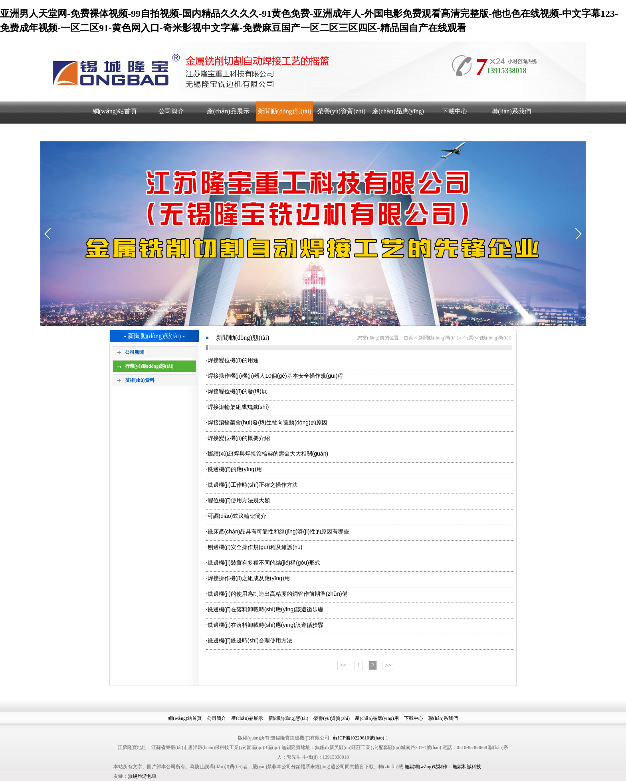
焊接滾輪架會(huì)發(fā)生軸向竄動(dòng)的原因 (267, 422)
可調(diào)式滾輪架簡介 (237, 516)
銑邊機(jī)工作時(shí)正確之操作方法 (253, 485)
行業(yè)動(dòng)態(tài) (149, 366)
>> (388, 665)
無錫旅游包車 (142, 776)
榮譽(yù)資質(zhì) (341, 111)
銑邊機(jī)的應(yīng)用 (235, 469)
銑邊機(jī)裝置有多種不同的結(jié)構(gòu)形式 (264, 562)
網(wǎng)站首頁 (115, 111)
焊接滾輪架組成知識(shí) (238, 407)
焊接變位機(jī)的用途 (233, 360)
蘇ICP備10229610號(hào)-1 (360, 738)
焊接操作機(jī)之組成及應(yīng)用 (249, 578)
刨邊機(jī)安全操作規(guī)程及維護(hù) (255, 547)
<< (343, 665)
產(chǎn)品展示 (228, 111)
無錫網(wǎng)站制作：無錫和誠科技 (442, 766)
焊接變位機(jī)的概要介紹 (239, 438)
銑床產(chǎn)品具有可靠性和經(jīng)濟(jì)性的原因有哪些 (278, 531)
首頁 (408, 338)
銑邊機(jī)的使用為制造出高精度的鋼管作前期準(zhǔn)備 (278, 594)
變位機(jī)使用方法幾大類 (239, 500)
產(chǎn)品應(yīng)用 (398, 121)
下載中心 (455, 111)
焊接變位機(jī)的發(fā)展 (237, 391)
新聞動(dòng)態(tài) (284, 111)
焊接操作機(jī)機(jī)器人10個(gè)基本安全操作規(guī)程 (275, 376)
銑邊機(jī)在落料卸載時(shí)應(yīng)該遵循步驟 (265, 609)
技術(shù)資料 (140, 380)
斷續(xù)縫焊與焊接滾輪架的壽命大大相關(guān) (268, 453)
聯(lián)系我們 (511, 111)
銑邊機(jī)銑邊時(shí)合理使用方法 (250, 640)
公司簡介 (171, 111)
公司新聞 (134, 352)
